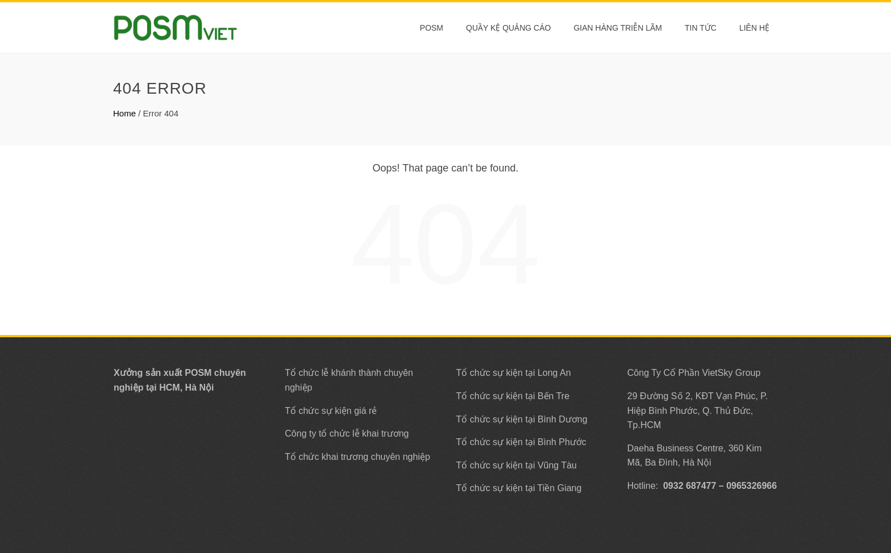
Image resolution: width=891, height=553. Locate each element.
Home (124, 113)
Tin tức (701, 27)
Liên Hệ (754, 27)
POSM (431, 27)
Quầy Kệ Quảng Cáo (508, 27)
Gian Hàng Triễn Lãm (617, 27)
